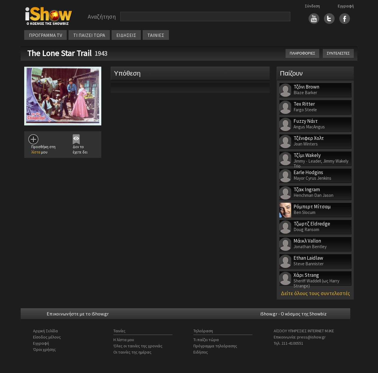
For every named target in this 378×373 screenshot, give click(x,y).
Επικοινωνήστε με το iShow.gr (78, 314)
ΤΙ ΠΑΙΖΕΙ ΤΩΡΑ (89, 35)
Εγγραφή (346, 6)
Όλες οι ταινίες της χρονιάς (137, 346)
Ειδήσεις (200, 352)
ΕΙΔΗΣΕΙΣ (126, 35)
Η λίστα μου (123, 339)
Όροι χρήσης (44, 349)
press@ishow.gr (311, 337)
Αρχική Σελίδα (45, 330)
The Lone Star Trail (59, 53)
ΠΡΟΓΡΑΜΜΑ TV (45, 35)
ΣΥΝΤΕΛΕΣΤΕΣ (338, 53)
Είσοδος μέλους (47, 337)
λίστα (35, 152)
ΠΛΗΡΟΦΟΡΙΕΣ (302, 53)
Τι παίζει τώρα (206, 339)
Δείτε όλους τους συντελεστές (315, 293)
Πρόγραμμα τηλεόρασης (215, 346)
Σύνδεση (312, 6)
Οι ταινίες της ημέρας (132, 352)
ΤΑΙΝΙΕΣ (155, 35)
